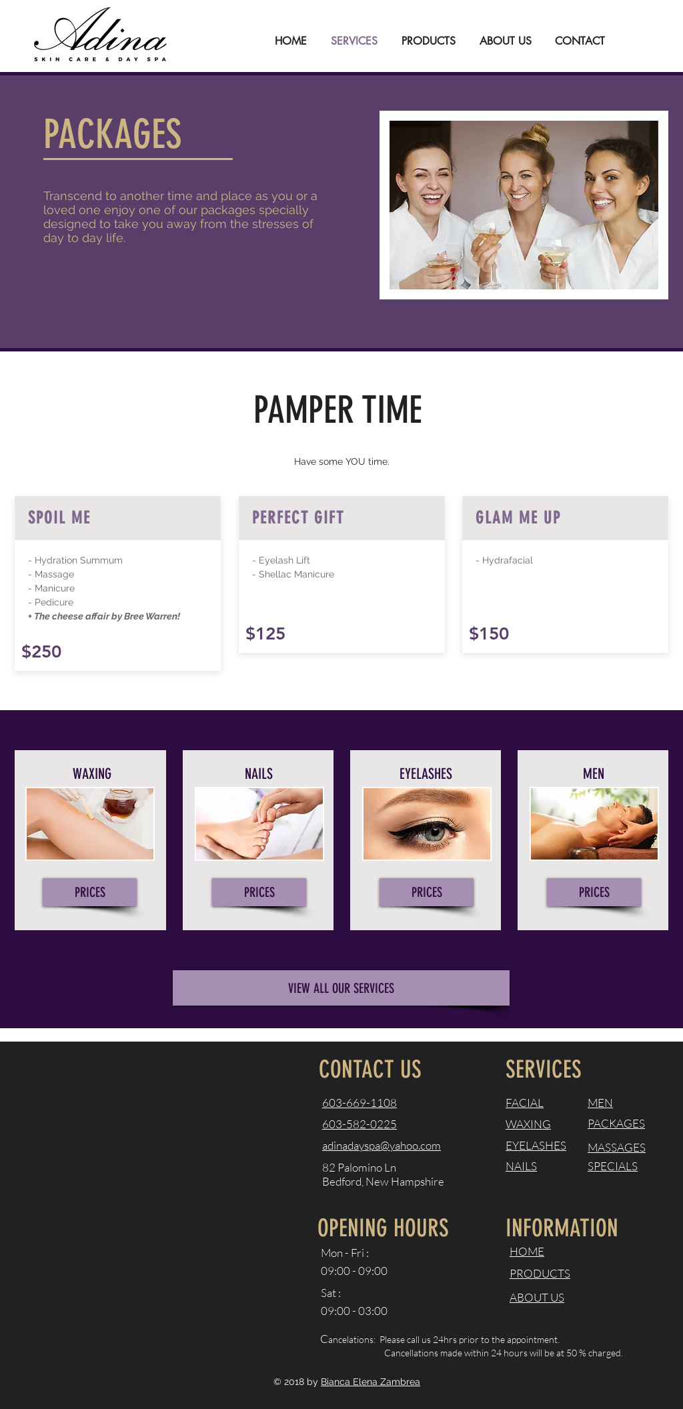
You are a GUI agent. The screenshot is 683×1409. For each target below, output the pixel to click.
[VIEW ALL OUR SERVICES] (341, 988)
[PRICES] (90, 892)
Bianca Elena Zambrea (370, 1381)
